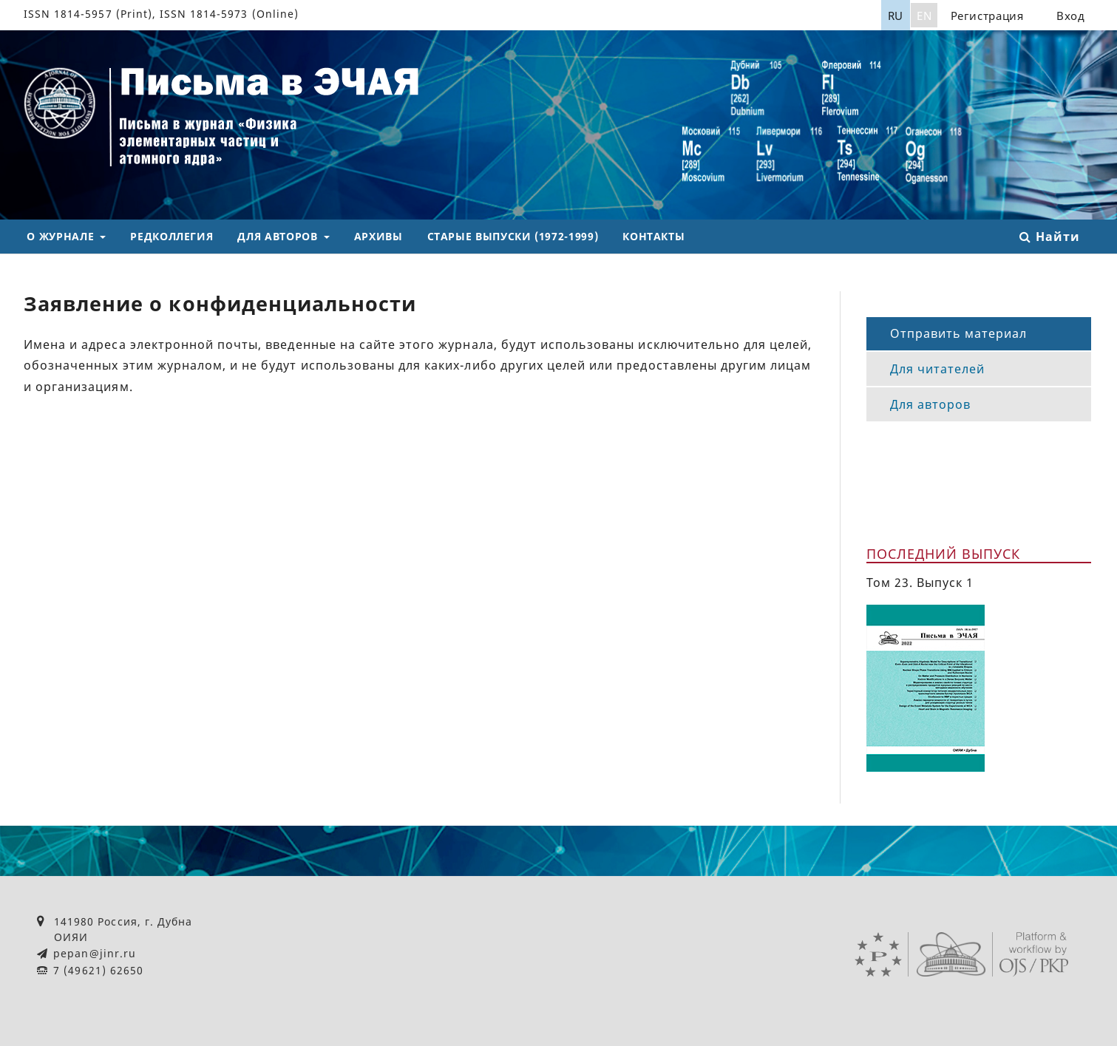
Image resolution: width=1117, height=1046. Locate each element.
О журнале (62, 236)
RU (895, 15)
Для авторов (279, 236)
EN (924, 15)
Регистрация (987, 15)
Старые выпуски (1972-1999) (513, 236)
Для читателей (937, 369)
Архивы (378, 236)
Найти (1049, 236)
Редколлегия (171, 236)
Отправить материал (959, 333)
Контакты (653, 236)
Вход (1070, 15)
